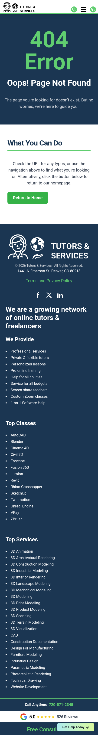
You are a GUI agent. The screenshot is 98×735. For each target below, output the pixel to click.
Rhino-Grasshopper (26, 487)
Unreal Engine (22, 506)
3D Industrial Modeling (29, 571)
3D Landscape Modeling (31, 583)
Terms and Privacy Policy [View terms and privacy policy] (49, 280)
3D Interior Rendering (28, 577)
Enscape (18, 461)
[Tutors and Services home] (25, 6)
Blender (17, 441)
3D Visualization (24, 629)
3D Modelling (22, 596)
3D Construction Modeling (32, 564)
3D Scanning (21, 616)
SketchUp (18, 493)
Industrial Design (24, 661)
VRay (15, 512)
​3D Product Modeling (28, 609)
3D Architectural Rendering (33, 558)
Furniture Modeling (26, 654)
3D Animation (22, 551)
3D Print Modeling (25, 603)
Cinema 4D (20, 448)
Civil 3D (17, 454)
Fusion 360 (20, 467)
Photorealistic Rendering (31, 674)
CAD (14, 635)
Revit (15, 480)
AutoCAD (18, 435)
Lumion (17, 474)
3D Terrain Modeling (27, 622)
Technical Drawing (26, 680)
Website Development (29, 687)
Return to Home (27, 197)
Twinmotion (20, 500)
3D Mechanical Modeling (31, 590)
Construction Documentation (34, 642)
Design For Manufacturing (32, 648)
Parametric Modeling (28, 667)
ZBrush (17, 519)
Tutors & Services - (39, 265)
